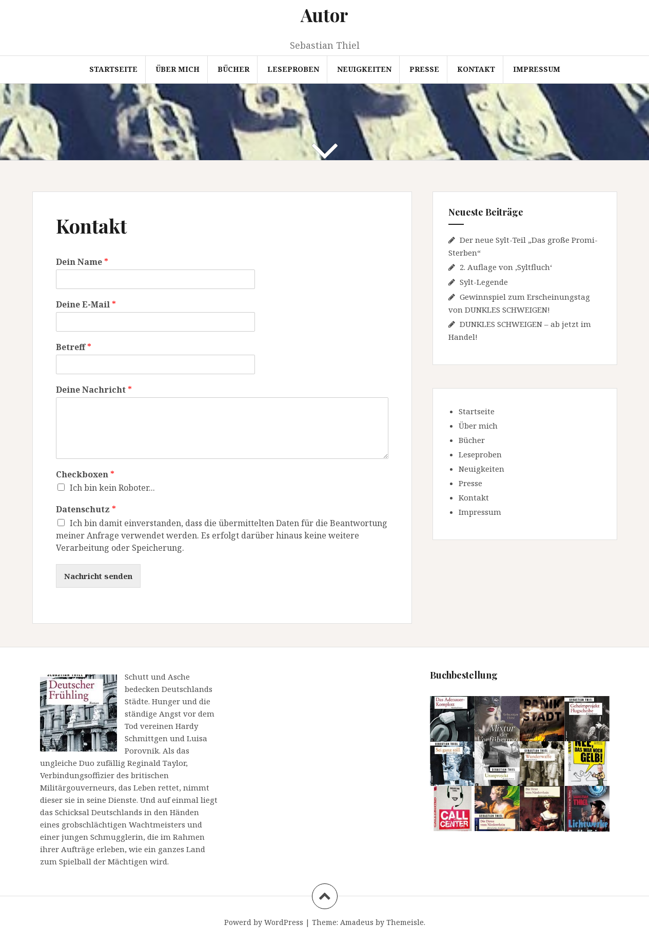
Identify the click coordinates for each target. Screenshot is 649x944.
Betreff (73, 347)
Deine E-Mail (86, 304)
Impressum (536, 69)
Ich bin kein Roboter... (112, 487)
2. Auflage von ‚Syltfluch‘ (506, 267)
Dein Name (82, 262)
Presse (424, 69)
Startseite (113, 69)
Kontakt (476, 69)
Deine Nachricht (94, 389)
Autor (324, 15)
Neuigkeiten (364, 69)
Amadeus (356, 922)
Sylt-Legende (484, 282)
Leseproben (293, 69)
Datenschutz (86, 509)
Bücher (233, 69)
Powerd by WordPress (263, 922)
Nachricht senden (98, 576)
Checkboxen (85, 474)
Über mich (177, 69)
